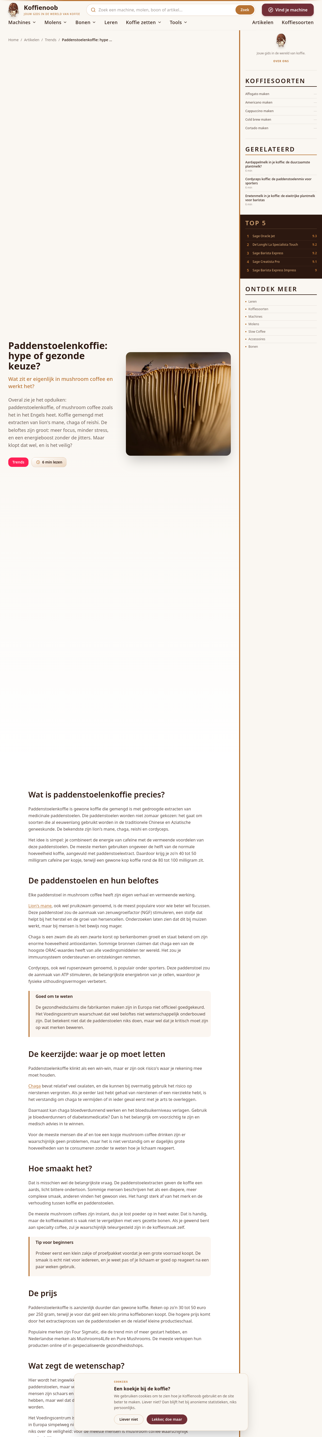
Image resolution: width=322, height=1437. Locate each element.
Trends (50, 39)
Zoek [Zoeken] (245, 9)
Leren (111, 22)
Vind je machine (287, 10)
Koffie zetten (143, 22)
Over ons (281, 61)
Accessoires (255, 339)
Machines (22, 22)
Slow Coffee (255, 331)
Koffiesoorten (298, 22)
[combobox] (165, 10)
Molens (56, 22)
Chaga (34, 1086)
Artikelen (263, 22)
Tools (179, 22)
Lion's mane (40, 906)
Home (13, 39)
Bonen (85, 22)
